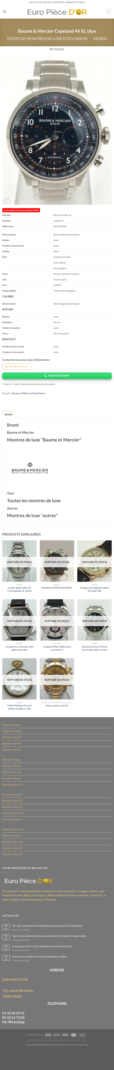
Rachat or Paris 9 (12, 792)
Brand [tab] (8, 423)
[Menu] (4, 12)
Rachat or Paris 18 (13, 858)
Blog (84, 1061)
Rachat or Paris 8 (12, 786)
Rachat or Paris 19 (13, 864)
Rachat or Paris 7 (12, 779)
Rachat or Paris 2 (12, 743)
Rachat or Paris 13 (13, 822)
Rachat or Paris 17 (13, 851)
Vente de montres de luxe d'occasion (47, 39)
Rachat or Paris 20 (13, 870)
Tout (36, 401)
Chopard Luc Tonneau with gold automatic (19, 660)
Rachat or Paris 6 (12, 773)
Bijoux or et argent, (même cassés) (45, 913)
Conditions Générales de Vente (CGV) (63, 1061)
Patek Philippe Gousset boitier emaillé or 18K (19, 719)
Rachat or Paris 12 (13, 815)
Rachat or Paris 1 (12, 737)
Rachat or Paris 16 (13, 845)
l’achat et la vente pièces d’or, (61, 908)
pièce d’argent (10, 917)
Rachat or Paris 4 (12, 756)
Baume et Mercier (23, 401)
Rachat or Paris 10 (13, 799)
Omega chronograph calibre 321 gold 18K (94, 600)
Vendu (101, 39)
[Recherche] (108, 11)
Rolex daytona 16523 (57, 717)
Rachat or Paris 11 (13, 809)
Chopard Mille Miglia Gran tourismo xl (57, 660)
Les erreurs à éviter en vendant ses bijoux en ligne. (41, 975)
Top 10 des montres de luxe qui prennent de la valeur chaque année (51, 954)
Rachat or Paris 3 (12, 750)
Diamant (52, 917)
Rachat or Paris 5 (12, 763)
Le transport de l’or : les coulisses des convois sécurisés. (44, 965)
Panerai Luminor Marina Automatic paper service (94, 660)
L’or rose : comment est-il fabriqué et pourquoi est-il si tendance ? (50, 944)
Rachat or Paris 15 (13, 835)
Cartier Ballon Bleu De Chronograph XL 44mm (19, 600)
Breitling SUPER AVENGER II (57, 598)
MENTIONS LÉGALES (35, 1061)
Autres (44, 401)
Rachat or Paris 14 (13, 828)
